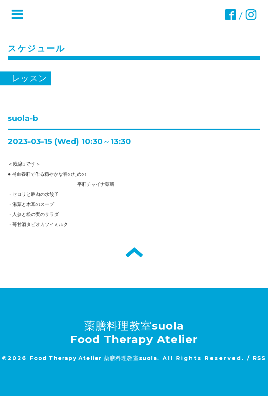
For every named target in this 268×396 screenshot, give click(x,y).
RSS (259, 358)
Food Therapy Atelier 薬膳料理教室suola (93, 358)
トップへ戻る (134, 252)
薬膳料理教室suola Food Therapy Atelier (134, 332)
